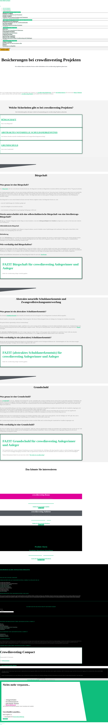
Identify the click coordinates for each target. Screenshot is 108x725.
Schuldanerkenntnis (11, 315)
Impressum (2, 624)
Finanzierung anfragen (4, 588)
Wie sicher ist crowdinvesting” (37, 455)
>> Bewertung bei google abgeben (8, 665)
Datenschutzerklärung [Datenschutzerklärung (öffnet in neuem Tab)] (18, 716)
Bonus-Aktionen (78, 92)
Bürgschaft (8, 119)
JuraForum (43, 254)
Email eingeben (6, 714)
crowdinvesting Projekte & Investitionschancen (8, 583)
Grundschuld (9, 145)
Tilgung (78, 327)
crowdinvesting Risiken (27, 94)
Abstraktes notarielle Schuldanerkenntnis (29, 132)
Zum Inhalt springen (5, 0)
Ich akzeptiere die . (14, 716)
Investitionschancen (60, 92)
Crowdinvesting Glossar (4, 590)
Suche (1, 609)
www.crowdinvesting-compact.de (33, 679)
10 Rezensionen (5, 660)
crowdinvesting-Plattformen (44, 92)
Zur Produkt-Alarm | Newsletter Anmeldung (15, 569)
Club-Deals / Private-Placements (6, 587)
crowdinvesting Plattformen (5, 582)
